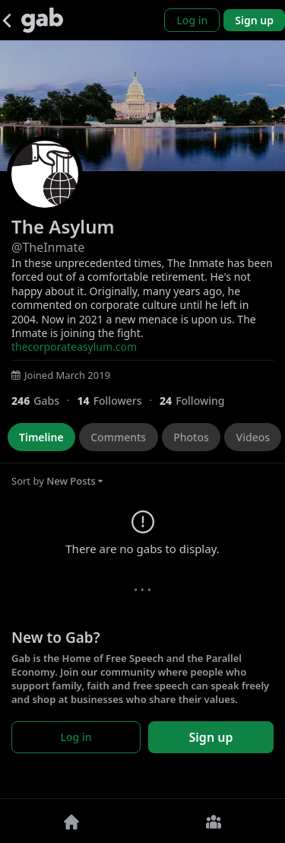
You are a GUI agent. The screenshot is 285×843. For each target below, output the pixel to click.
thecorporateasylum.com (74, 346)
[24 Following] (198, 400)
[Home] (71, 821)
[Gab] (42, 20)
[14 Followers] (118, 400)
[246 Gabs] (44, 400)
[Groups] (214, 821)
